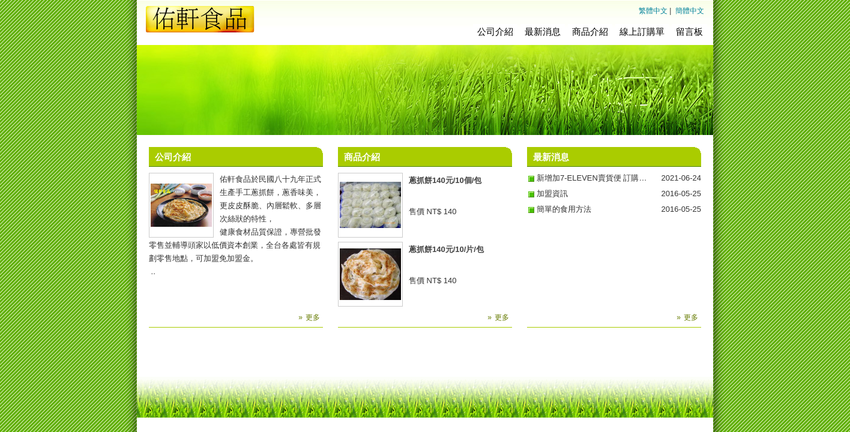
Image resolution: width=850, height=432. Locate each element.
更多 (313, 317)
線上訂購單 (642, 31)
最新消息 (543, 31)
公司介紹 (495, 31)
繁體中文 (653, 11)
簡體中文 (689, 11)
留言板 (689, 31)
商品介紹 (590, 31)
